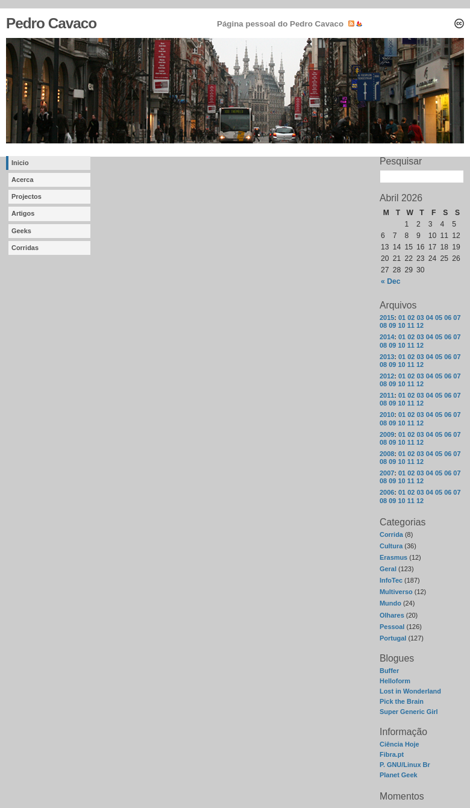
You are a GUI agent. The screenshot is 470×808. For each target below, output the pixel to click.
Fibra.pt (392, 754)
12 (420, 325)
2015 (387, 317)
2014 (387, 336)
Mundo (390, 603)
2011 (387, 395)
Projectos (26, 196)
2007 (387, 473)
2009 (387, 434)
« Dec (390, 281)
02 (411, 317)
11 (411, 325)
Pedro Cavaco (51, 23)
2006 (387, 492)
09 (392, 325)
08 (383, 325)
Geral (388, 568)
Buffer (389, 670)
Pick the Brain (402, 701)
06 (447, 317)
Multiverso (396, 591)
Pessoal (392, 626)
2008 (387, 453)
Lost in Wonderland (410, 691)
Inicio (20, 162)
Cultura (391, 546)
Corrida (391, 534)
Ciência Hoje (399, 744)
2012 (387, 376)
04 (429, 317)
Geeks (21, 230)
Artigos (22, 213)
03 (420, 317)
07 (456, 317)
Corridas (25, 247)
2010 (387, 414)
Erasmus (393, 557)
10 (401, 325)
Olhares (392, 615)
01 (402, 317)
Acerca (22, 179)
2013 (387, 356)
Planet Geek (399, 774)
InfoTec (391, 580)
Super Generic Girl (409, 711)
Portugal (393, 638)
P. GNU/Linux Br (405, 764)
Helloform (395, 680)
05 (438, 317)
